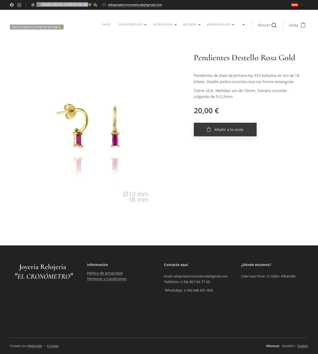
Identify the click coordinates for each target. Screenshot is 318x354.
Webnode (35, 346)
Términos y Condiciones (107, 278)
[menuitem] (123, 25)
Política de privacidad (105, 273)
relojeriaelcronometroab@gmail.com (135, 4)
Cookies (53, 346)
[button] (267, 25)
